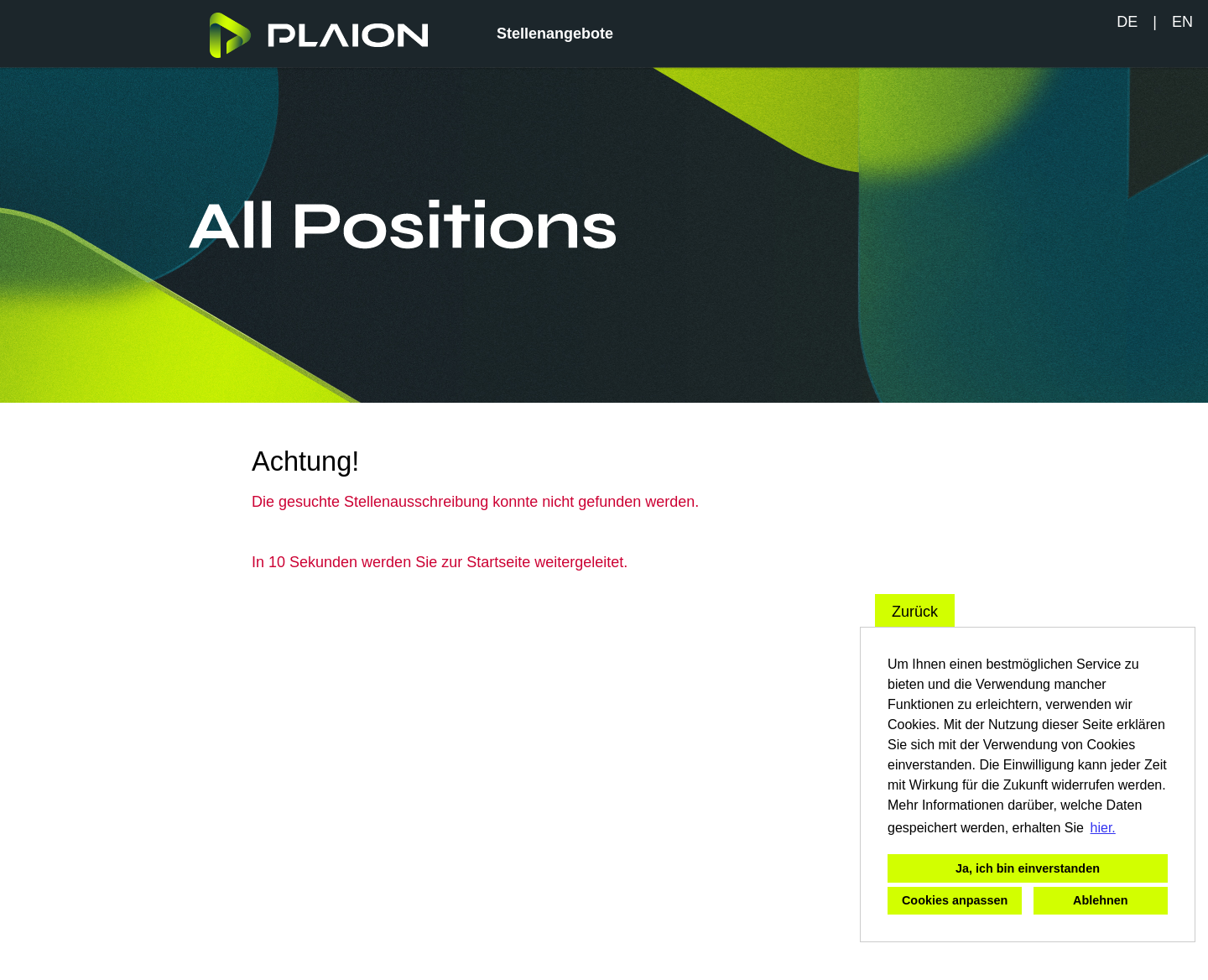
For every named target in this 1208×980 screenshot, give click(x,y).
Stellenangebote (555, 33)
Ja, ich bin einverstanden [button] (1027, 868)
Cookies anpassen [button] (955, 900)
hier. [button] (1103, 828)
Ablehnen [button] (1100, 900)
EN (1182, 21)
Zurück (915, 611)
